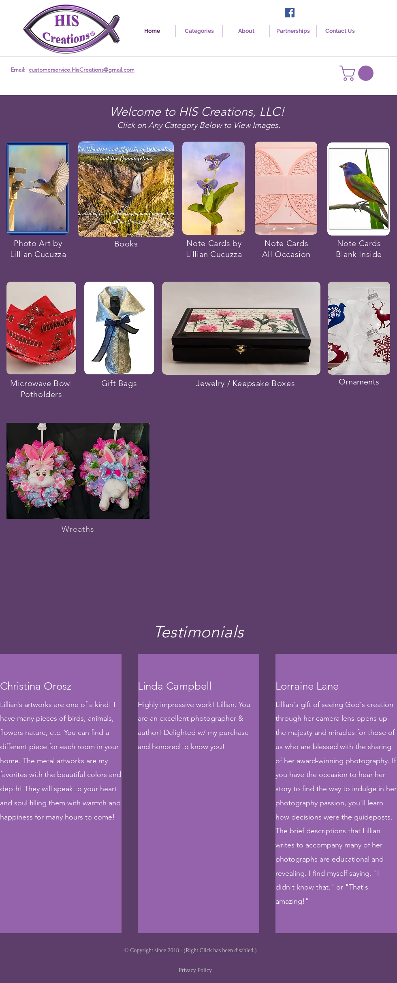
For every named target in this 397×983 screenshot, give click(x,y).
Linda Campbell (174, 686)
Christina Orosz (35, 686)
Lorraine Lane (307, 686)
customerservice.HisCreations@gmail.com (81, 69)
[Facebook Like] (311, 13)
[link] (358, 73)
